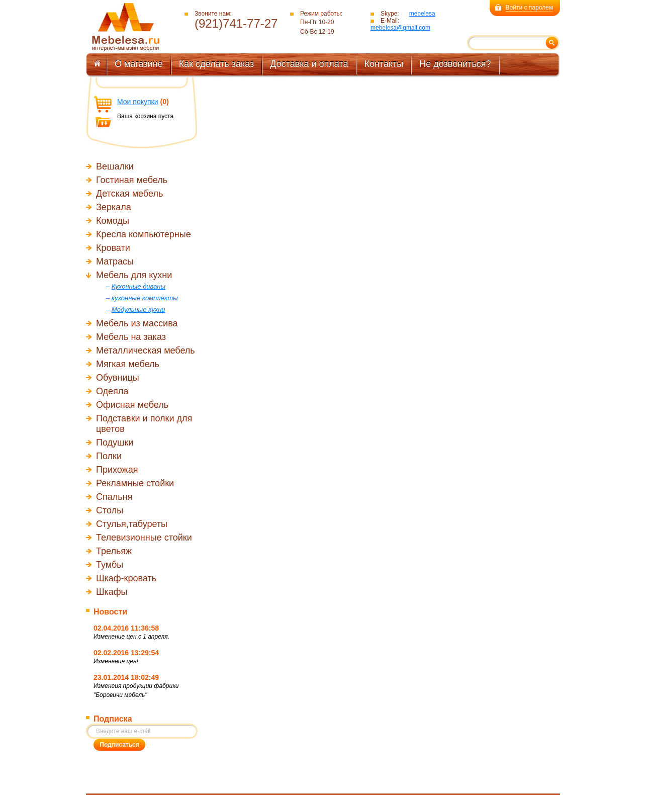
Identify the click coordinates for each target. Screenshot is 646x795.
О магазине (139, 64)
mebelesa (422, 13)
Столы (109, 510)
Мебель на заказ (131, 337)
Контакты (384, 64)
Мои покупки (137, 102)
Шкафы (112, 592)
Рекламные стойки (135, 483)
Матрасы (115, 261)
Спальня (114, 497)
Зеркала (113, 207)
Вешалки (115, 166)
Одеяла (112, 391)
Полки (109, 456)
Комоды (112, 221)
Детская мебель (129, 194)
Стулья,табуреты (131, 524)
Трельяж (114, 551)
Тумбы (109, 565)
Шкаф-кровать (126, 578)
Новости (110, 611)
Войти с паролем (529, 7)
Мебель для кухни (134, 275)
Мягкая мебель (127, 364)
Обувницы (117, 378)
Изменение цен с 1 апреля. (131, 636)
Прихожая (117, 470)
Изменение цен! (116, 661)
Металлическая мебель (145, 350)
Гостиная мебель (131, 180)
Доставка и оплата (309, 64)
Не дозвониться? (455, 64)
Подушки (114, 442)
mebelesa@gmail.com (400, 27)
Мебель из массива (137, 323)
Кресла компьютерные (143, 234)
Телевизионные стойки (144, 538)
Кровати (113, 248)
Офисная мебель (132, 405)
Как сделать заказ (216, 64)
